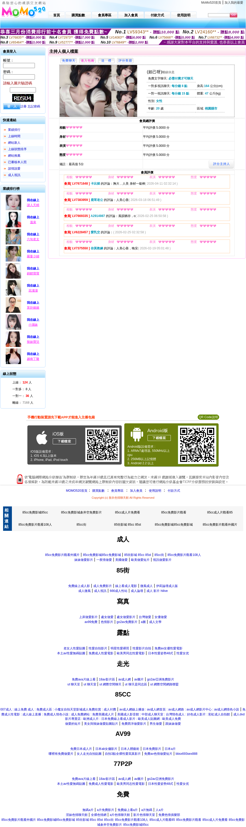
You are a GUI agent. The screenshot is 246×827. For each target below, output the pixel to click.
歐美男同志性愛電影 (131, 653)
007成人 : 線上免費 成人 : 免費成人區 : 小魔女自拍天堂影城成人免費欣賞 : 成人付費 (58, 709)
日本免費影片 (152, 749)
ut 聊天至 (73, 684)
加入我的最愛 (234, 2)
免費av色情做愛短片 (158, 754)
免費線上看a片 (128, 810)
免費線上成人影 (79, 586)
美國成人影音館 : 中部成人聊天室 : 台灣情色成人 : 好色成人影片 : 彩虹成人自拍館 (173, 714)
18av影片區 (107, 679)
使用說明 (155, 490)
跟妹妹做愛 (173, 724)
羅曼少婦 (33, 256)
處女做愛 (107, 617)
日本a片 (170, 749)
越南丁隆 (33, 359)
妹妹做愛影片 (83, 560)
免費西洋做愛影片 (133, 724)
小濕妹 (33, 325)
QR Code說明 (208, 417)
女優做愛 (161, 617)
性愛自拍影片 (98, 648)
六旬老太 (33, 239)
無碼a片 (88, 810)
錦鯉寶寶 (33, 273)
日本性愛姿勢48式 (160, 653)
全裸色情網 (98, 815)
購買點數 (98, 490)
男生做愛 (156, 724)
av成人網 (124, 679)
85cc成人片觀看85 (220, 512)
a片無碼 (146, 810)
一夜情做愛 (104, 560)
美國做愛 (121, 560)
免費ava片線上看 (83, 679)
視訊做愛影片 (162, 560)
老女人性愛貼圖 (74, 648)
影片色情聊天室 (144, 815)
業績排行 (14, 130)
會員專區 (117, 490)
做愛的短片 (73, 724)
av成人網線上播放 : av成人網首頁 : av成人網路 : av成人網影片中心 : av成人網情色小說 (179, 709)
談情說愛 (14, 168)
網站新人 (14, 142)
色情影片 (107, 622)
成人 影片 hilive (157, 591)
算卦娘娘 (33, 307)
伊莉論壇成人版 (167, 586)
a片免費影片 (105, 810)
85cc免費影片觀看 (173, 512)
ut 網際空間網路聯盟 (164, 684)
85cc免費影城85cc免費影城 (174, 524)
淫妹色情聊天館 (77, 815)
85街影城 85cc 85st (127, 524)
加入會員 (136, 490)
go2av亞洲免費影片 (160, 679)
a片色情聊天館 (120, 815)
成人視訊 (14, 175)
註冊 (23, 106)
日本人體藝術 (130, 749)
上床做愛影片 (88, 617)
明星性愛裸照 (120, 648)
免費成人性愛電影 (101, 653)
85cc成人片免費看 (127, 512)
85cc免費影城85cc (35, 512)
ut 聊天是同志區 (136, 684)
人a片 (160, 810)
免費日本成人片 (81, 749)
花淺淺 (33, 290)
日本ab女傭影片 (106, 749)
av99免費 (90, 622)
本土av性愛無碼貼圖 (71, 653)
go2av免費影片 (127, 622)
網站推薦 (14, 155)
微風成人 (146, 586)
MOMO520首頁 (76, 490)
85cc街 (81, 524)
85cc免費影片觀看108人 (35, 524)
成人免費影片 (102, 586)
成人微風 (84, 591)
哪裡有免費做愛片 (61, 754)
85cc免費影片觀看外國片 (220, 524)
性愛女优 (182, 653)
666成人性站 (118, 591)
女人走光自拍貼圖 (89, 754)
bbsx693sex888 (186, 754)
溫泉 (33, 222)
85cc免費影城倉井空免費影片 (81, 512)
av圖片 (139, 679)
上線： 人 (22, 382)
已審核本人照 (17, 162)
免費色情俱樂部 (169, 815)
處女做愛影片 (126, 617)
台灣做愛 (145, 617)
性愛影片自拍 (142, 648)
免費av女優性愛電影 (169, 648)
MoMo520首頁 (211, 2)
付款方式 (174, 490)
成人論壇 (137, 591)
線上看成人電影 (126, 586)
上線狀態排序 (17, 149)
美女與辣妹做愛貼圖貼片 (101, 724)
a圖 (143, 622)
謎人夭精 (33, 205)
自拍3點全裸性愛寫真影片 (123, 754)
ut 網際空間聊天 (110, 684)
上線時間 (14, 136)
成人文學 (155, 622)
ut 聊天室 (90, 684)
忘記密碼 (34, 106)
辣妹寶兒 (33, 342)
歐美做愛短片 (140, 560)
